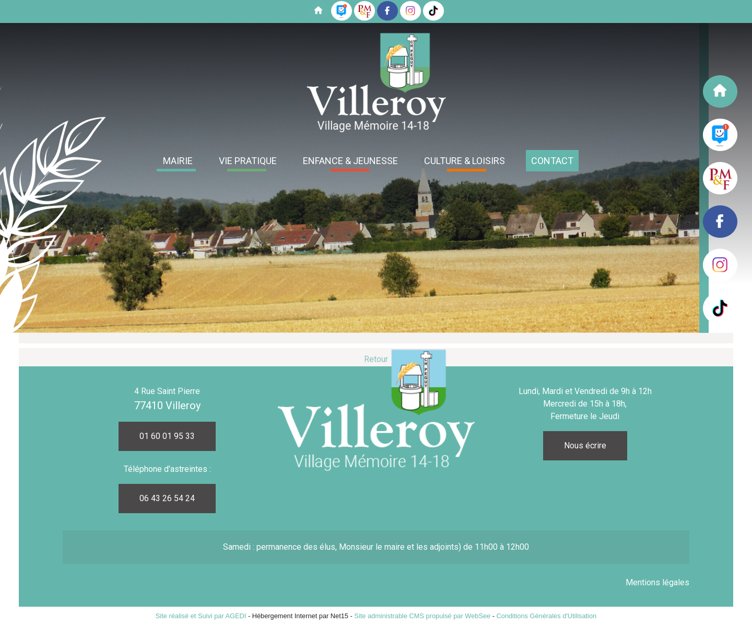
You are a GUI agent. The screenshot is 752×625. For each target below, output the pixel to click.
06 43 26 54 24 (167, 498)
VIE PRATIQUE (248, 160)
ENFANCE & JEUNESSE (350, 160)
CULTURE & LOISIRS (464, 160)
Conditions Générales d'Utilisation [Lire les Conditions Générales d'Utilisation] (547, 616)
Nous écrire (585, 445)
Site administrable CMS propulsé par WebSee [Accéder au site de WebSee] (422, 616)
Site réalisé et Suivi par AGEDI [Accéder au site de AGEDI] (201, 616)
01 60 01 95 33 (167, 436)
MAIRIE (178, 160)
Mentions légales (657, 582)
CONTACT (552, 160)
